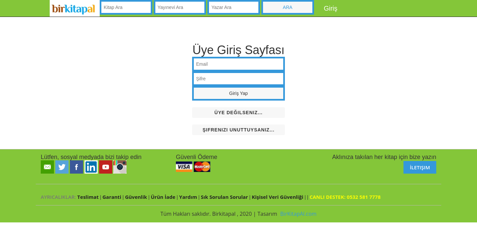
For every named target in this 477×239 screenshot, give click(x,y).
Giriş (330, 8)
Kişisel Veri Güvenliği (277, 197)
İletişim (420, 167)
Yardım (188, 197)
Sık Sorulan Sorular (224, 197)
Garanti (111, 197)
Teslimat (87, 197)
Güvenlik (136, 197)
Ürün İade (163, 197)
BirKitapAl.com (298, 213)
